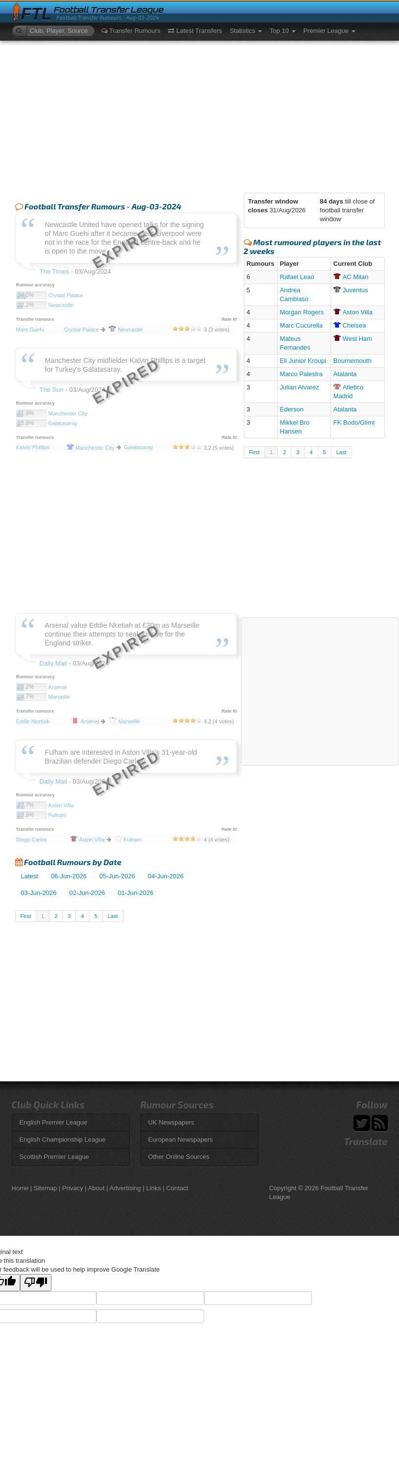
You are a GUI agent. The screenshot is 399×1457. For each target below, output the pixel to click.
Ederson (292, 409)
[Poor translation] (35, 1282)
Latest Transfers (195, 30)
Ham (352, 338)
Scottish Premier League (54, 1156)
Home (20, 1188)
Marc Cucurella (301, 325)
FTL (36, 14)
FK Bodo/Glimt (354, 422)
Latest (29, 876)
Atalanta (345, 374)
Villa (353, 312)
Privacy (72, 1188)
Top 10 (283, 30)
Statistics (246, 30)
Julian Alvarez (299, 387)
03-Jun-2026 (39, 892)
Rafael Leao (297, 277)
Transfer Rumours (131, 30)
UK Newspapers (171, 1122)
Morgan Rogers (302, 312)
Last (113, 916)
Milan (351, 277)
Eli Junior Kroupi (303, 360)
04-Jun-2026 (166, 876)
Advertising (125, 1188)
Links (153, 1188)
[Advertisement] (200, 114)
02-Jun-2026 (87, 892)
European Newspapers (180, 1139)
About (96, 1188)
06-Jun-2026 (69, 876)
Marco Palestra (301, 374)
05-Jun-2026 (117, 876)
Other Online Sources (179, 1156)
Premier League (329, 30)
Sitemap (45, 1188)
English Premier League (54, 1122)
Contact (177, 1188)
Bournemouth (352, 360)
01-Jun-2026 (136, 892)
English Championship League (63, 1139)
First (26, 916)
